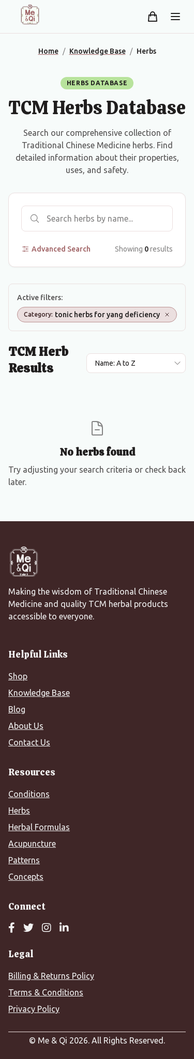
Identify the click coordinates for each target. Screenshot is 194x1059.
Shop (17, 676)
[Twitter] (28, 928)
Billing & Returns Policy (51, 975)
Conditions (29, 794)
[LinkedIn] (64, 928)
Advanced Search (56, 249)
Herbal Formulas (39, 827)
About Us (25, 725)
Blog (16, 709)
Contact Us (29, 742)
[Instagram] (46, 928)
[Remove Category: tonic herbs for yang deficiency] (167, 315)
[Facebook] (11, 928)
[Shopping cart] (152, 16)
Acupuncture (32, 843)
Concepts (25, 876)
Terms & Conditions (45, 992)
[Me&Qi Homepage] (30, 14)
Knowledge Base (39, 692)
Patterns (24, 860)
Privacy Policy (33, 1009)
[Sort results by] (136, 363)
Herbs (19, 810)
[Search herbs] (97, 218)
